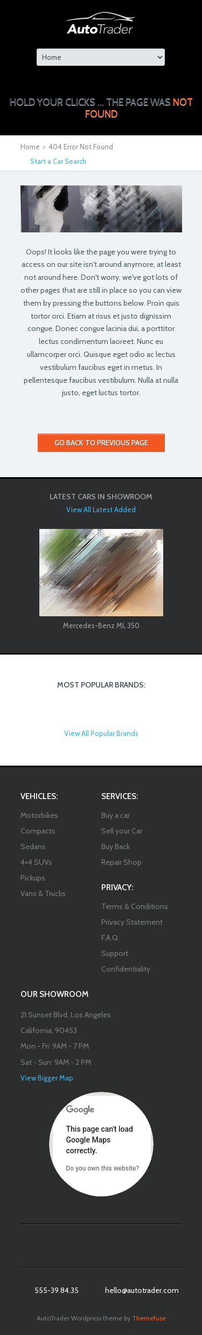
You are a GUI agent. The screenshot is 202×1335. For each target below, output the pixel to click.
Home (30, 146)
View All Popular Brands (101, 733)
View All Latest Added (101, 509)
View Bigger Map (46, 1077)
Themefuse (149, 1318)
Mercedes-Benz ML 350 (101, 625)
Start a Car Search (58, 161)
